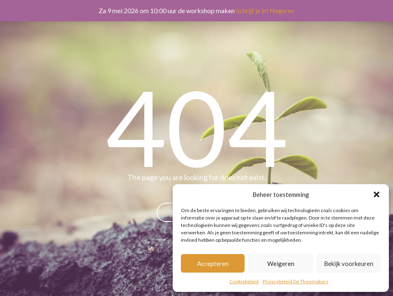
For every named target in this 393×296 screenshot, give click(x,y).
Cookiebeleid (244, 281)
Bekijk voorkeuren (348, 263)
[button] (376, 194)
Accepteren (213, 263)
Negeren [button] (282, 10)
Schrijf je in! (252, 10)
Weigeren (280, 263)
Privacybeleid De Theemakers (295, 281)
